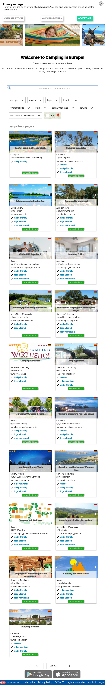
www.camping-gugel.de (67, 321)
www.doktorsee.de (18, 214)
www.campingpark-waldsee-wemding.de (28, 533)
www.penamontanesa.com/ (68, 587)
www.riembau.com (18, 640)
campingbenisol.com (65, 374)
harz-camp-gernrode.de (21, 480)
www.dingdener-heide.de (21, 321)
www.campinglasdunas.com (68, 427)
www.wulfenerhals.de (65, 480)
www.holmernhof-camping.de (23, 427)
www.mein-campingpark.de (68, 533)
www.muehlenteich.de (20, 587)
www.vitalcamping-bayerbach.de (25, 267)
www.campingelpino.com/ (68, 267)
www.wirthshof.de (18, 374)
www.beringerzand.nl (65, 214)
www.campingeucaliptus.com (69, 161)
